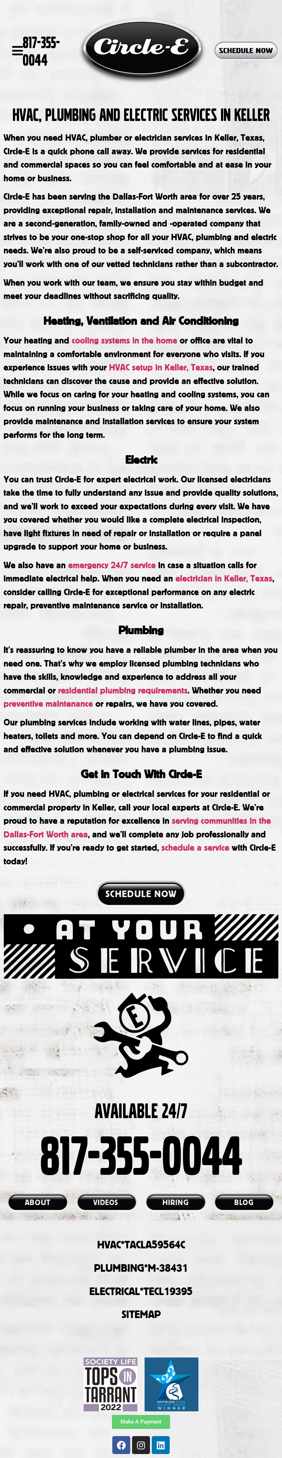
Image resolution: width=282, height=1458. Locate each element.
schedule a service (195, 847)
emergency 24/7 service (112, 565)
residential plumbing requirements (122, 690)
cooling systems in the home (123, 340)
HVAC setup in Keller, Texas (161, 367)
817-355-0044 (41, 50)
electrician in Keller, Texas (222, 578)
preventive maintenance (48, 703)
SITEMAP (141, 1314)
